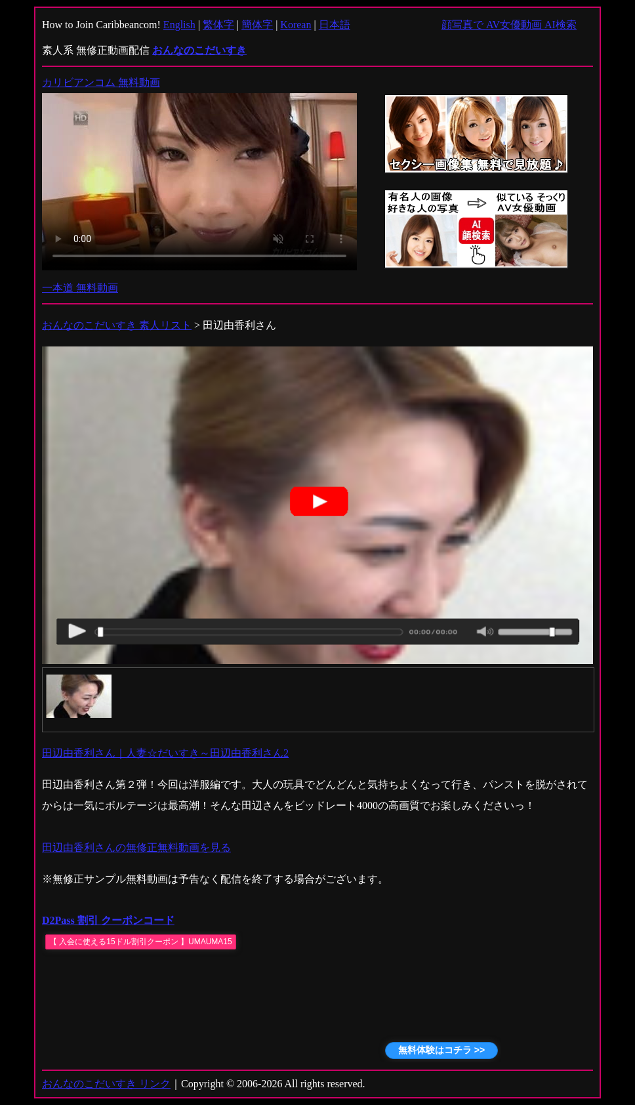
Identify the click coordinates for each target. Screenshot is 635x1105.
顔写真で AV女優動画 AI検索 (509, 24)
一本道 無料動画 (80, 287)
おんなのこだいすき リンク (106, 1083)
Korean (295, 24)
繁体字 (218, 24)
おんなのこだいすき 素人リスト (117, 325)
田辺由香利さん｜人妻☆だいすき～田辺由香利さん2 (165, 753)
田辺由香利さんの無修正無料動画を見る (136, 847)
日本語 (334, 24)
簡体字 (257, 24)
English (179, 24)
